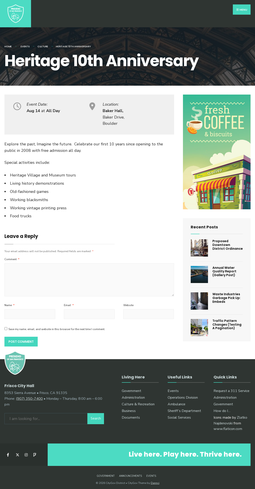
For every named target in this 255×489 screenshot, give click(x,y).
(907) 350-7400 (29, 395)
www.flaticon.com (228, 426)
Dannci (155, 480)
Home (8, 43)
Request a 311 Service (231, 388)
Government (131, 388)
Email (69, 302)
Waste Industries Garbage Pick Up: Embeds (226, 295)
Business (129, 407)
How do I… (222, 407)
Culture (42, 43)
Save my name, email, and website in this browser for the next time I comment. (56, 326)
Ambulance (176, 401)
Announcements (130, 473)
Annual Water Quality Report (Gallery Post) (224, 268)
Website (128, 302)
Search (96, 415)
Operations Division (183, 394)
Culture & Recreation (138, 401)
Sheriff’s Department (184, 407)
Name (9, 302)
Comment (12, 256)
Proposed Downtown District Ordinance (227, 242)
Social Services (179, 414)
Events (173, 388)
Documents (131, 414)
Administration (133, 394)
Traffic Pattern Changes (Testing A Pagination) (226, 322)
